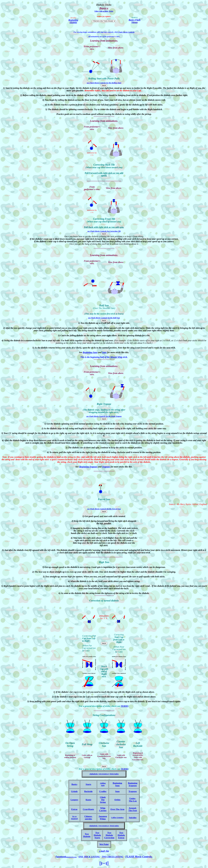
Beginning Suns (90, 352)
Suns (104, 352)
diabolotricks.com (71, 857)
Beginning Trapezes (88, 467)
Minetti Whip (116, 357)
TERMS (124, 706)
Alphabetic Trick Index (104, 826)
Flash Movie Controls (126, 32)
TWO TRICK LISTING (112, 857)
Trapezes (106, 467)
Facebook (61, 857)
